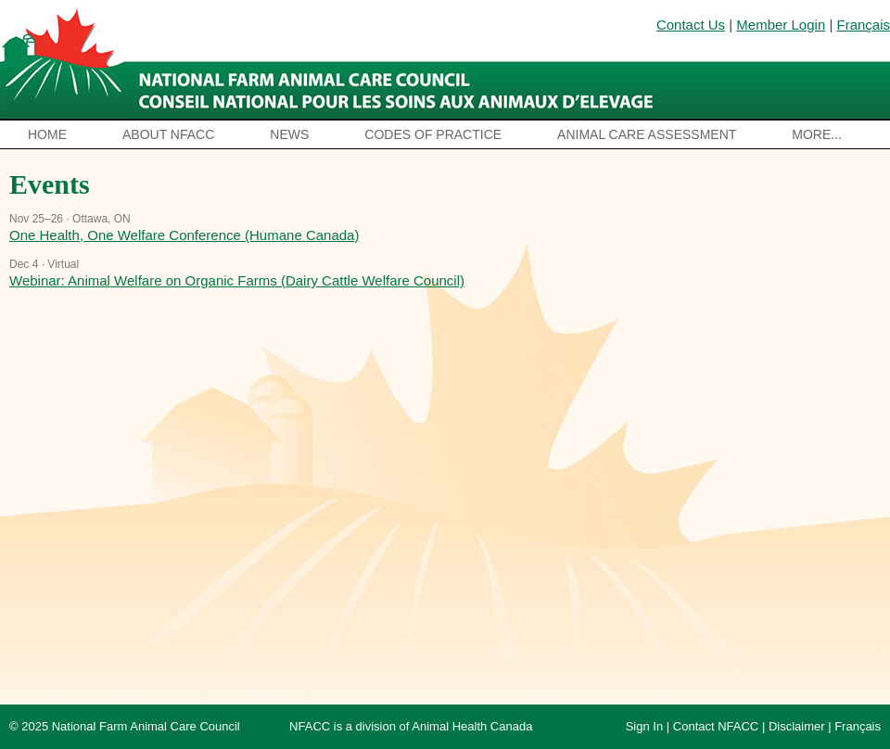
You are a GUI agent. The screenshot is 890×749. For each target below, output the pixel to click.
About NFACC (168, 134)
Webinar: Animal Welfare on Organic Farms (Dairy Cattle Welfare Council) (236, 280)
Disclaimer (797, 726)
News (289, 134)
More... (817, 134)
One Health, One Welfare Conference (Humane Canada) (184, 235)
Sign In (644, 726)
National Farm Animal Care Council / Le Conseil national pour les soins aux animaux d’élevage (331, 60)
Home (47, 134)
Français (863, 24)
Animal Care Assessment (646, 134)
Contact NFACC (715, 726)
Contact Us (690, 24)
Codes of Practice (433, 134)
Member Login (780, 24)
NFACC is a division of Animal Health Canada (410, 726)
